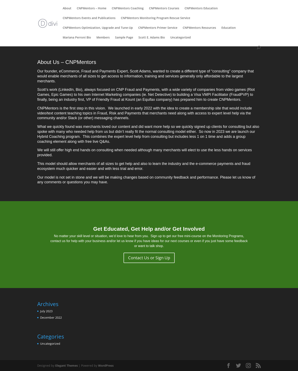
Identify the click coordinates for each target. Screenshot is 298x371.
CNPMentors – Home (91, 8)
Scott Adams (140, 71)
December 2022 (51, 317)
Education (228, 28)
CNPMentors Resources (199, 28)
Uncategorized (180, 37)
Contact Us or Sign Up (149, 258)
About (67, 8)
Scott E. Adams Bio (151, 37)
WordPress (106, 365)
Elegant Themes (66, 365)
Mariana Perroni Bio (77, 37)
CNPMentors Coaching (128, 8)
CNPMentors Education (201, 8)
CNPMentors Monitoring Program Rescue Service (155, 18)
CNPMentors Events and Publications (89, 18)
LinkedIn (67, 90)
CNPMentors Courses (164, 8)
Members (103, 37)
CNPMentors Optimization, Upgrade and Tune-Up (98, 28)
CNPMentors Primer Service (157, 28)
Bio (78, 90)
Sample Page (124, 37)
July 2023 (46, 311)
